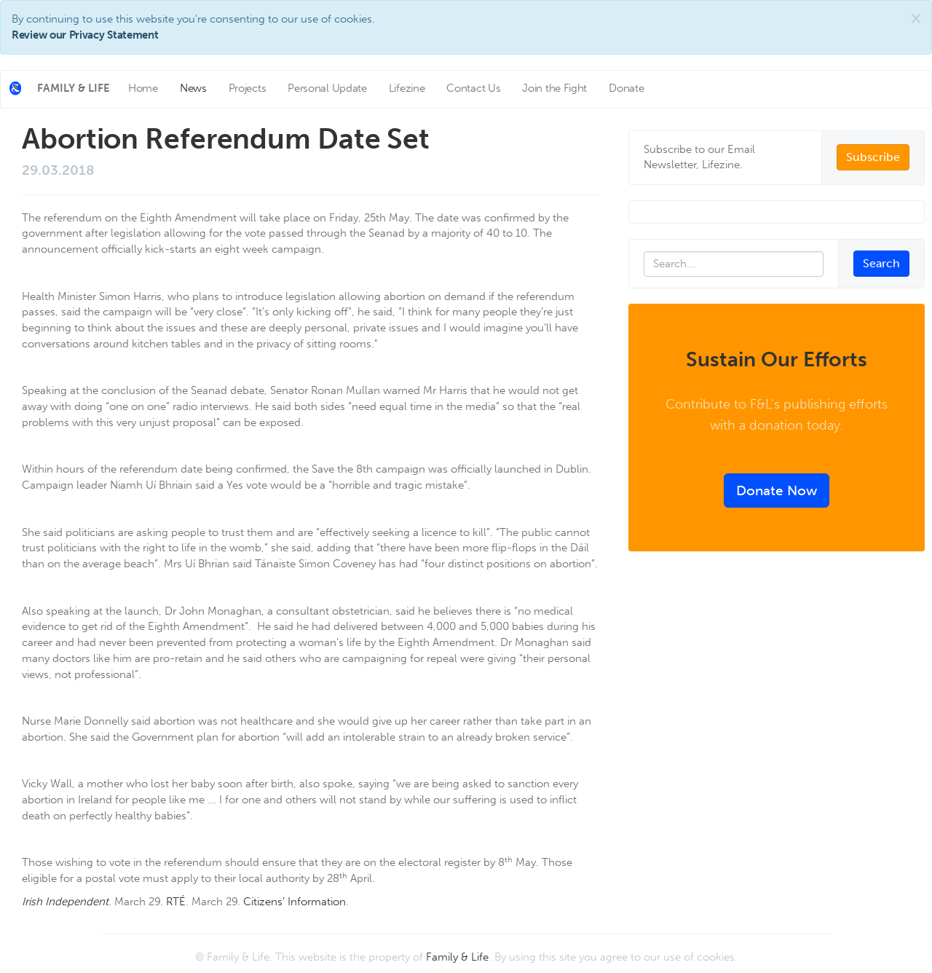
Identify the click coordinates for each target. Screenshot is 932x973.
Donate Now (776, 490)
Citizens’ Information (294, 901)
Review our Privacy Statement (85, 35)
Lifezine (407, 88)
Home (143, 88)
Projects (247, 88)
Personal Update (327, 88)
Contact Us (473, 88)
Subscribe (873, 157)
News (193, 88)
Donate (626, 88)
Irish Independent (65, 901)
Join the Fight (554, 88)
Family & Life (457, 957)
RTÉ (176, 901)
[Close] (916, 18)
